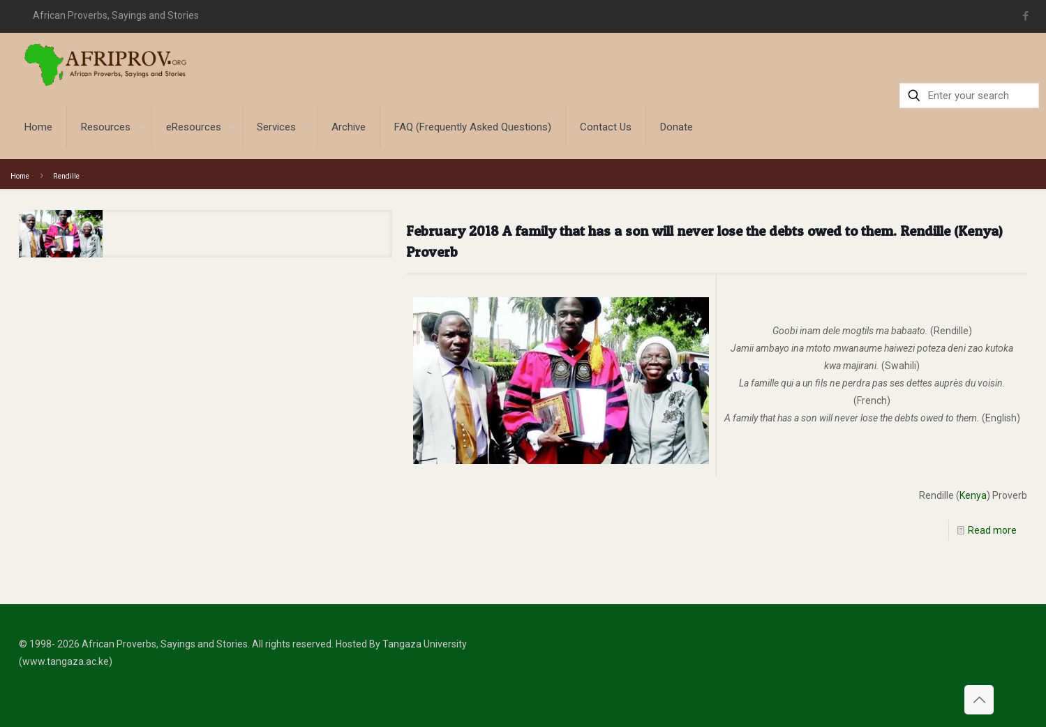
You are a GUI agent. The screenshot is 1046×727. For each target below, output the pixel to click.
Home (19, 176)
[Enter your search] (969, 95)
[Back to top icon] (979, 699)
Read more (992, 530)
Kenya (973, 495)
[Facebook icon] (1026, 16)
